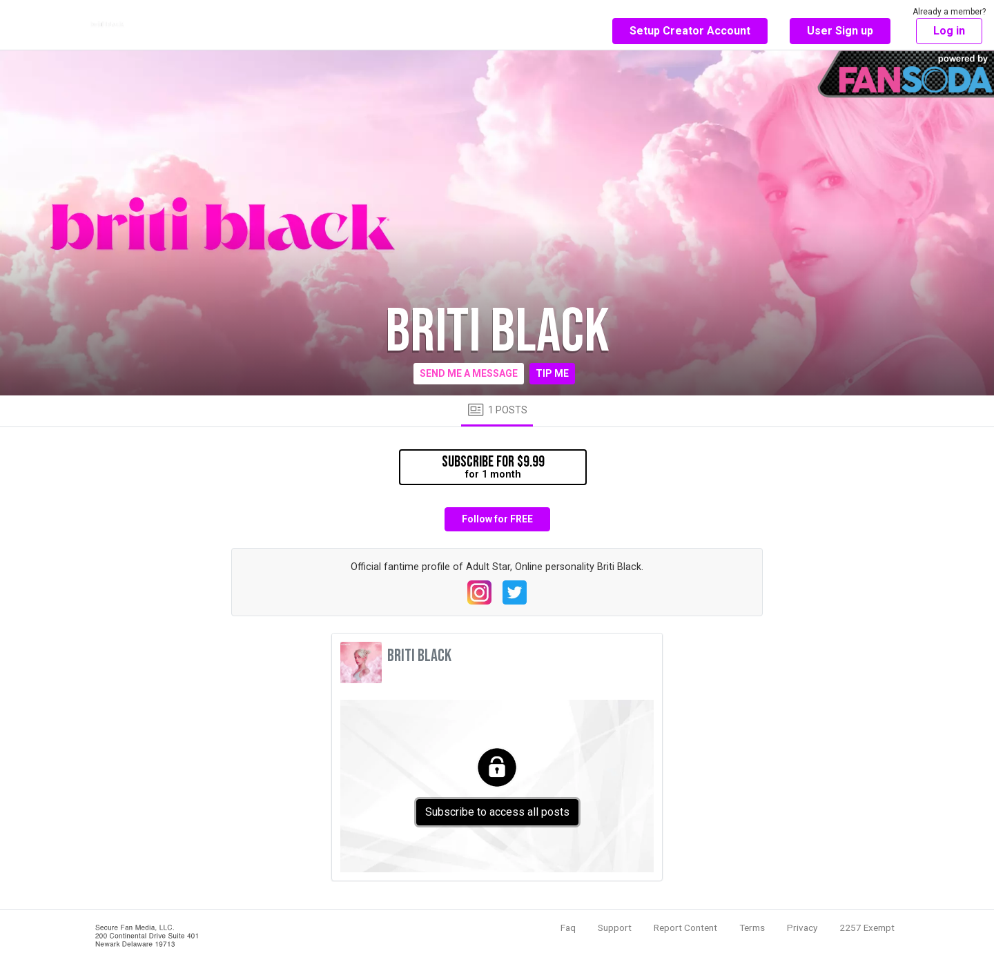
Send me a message (469, 373)
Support (615, 927)
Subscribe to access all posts (497, 811)
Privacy (802, 927)
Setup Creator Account (690, 30)
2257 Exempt (867, 927)
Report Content (685, 927)
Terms (752, 927)
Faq (568, 927)
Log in (949, 30)
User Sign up (840, 30)
